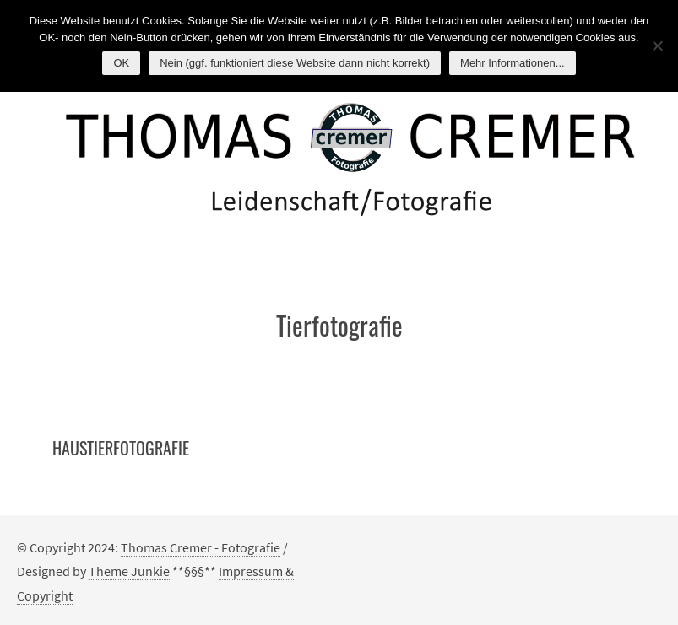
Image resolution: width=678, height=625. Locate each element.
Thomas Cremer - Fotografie (200, 547)
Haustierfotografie (120, 448)
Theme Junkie (129, 571)
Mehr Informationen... (512, 63)
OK (121, 63)
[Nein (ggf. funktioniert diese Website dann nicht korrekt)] (656, 45)
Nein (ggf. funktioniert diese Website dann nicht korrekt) (295, 63)
